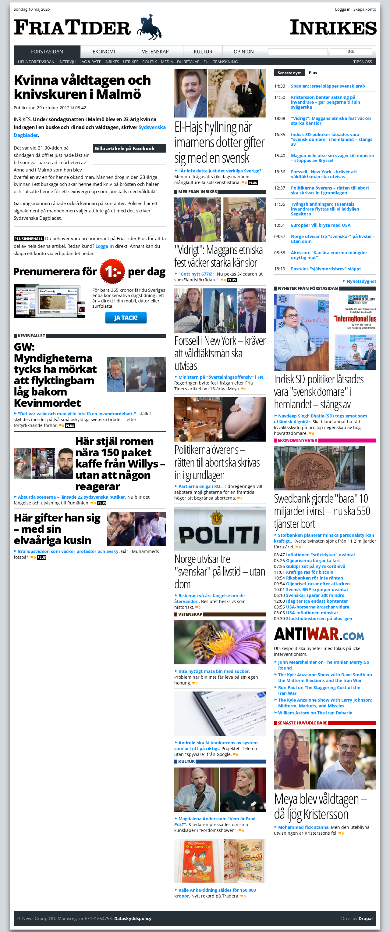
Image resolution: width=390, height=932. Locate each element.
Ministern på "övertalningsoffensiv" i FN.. (222, 377)
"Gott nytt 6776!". (197, 274)
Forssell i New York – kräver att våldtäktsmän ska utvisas (324, 174)
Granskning (225, 61)
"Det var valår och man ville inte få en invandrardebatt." (77, 414)
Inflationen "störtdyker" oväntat (320, 555)
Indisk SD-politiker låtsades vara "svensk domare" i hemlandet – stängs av (331, 139)
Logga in (104, 246)
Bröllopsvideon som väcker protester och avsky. (69, 551)
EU (206, 61)
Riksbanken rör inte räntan (314, 578)
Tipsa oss (362, 61)
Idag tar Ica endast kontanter (317, 601)
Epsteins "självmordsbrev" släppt (326, 269)
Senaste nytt (291, 72)
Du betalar (188, 61)
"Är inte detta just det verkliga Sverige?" (221, 171)
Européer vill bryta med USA (321, 225)
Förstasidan (47, 51)
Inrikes (112, 61)
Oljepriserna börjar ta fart (313, 560)
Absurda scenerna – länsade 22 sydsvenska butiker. (72, 497)
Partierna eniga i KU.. (201, 486)
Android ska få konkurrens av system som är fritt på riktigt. (216, 745)
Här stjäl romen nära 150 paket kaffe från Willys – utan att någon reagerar (120, 463)
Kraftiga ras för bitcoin (309, 572)
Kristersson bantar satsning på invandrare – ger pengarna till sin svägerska (325, 102)
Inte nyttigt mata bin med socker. (214, 671)
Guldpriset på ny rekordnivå (315, 566)
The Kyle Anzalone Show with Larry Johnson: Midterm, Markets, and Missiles (325, 703)
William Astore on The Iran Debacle (315, 713)
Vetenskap (155, 51)
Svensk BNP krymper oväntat (317, 589)
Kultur (203, 51)
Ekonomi (104, 51)
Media (167, 61)
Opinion (244, 51)
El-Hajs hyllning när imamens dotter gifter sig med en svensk (219, 141)
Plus (313, 72)
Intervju (67, 61)
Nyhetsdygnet (361, 281)
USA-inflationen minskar (312, 613)
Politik (149, 61)
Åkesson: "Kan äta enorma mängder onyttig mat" (329, 255)
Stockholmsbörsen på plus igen (319, 618)
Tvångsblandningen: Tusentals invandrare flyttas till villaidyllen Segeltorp (325, 209)
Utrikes (130, 61)
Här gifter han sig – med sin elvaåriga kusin (57, 528)
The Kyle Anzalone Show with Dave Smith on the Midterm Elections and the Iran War (325, 677)
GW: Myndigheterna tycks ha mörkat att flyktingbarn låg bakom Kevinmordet (55, 374)
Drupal (366, 918)
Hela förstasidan (36, 61)
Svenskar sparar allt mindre (315, 595)
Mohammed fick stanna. (304, 827)
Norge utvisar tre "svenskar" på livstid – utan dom (333, 238)
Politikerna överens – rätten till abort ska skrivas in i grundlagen (330, 190)
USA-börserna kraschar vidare (317, 607)
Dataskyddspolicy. (133, 918)
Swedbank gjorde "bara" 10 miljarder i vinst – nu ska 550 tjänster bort (322, 510)
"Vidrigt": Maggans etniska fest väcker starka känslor (331, 120)
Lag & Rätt (90, 61)
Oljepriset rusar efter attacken (318, 584)
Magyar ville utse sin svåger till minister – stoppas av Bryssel (332, 158)
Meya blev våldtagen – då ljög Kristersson (320, 806)
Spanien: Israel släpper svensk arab (328, 86)
